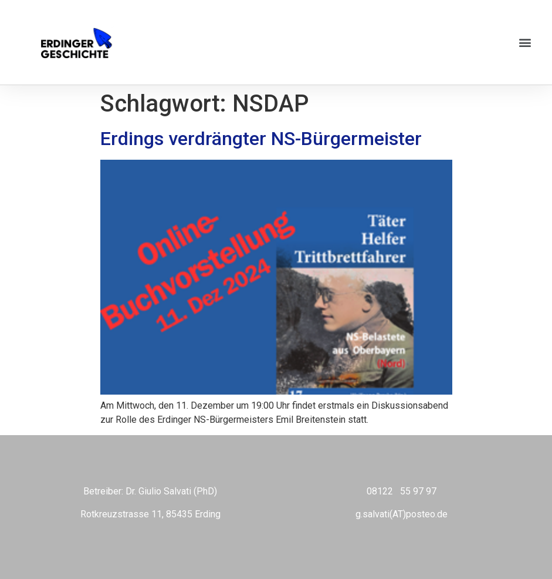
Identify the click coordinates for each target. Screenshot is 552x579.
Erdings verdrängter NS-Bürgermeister (261, 138)
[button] (524, 42)
